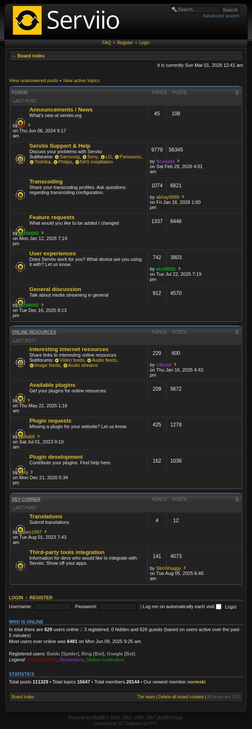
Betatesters (71, 659)
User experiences (52, 253)
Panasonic (130, 156)
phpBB (98, 717)
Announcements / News (61, 109)
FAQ (107, 42)
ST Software (130, 723)
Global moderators (105, 659)
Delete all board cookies (181, 697)
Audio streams (83, 365)
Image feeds (47, 365)
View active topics (81, 80)
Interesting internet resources (69, 349)
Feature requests (51, 217)
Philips (65, 161)
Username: (20, 606)
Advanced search (221, 15)
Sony (92, 156)
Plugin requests (50, 420)
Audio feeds (104, 360)
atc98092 (29, 233)
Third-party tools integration (67, 552)
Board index (31, 55)
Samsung (69, 156)
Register (125, 42)
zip (22, 125)
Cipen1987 (30, 532)
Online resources (34, 332)
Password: (86, 606)
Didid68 (27, 436)
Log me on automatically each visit (182, 606)
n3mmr (164, 364)
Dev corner (26, 499)
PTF (153, 723)
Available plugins (52, 385)
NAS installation (96, 161)
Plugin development (56, 457)
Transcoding (46, 181)
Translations (46, 516)
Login (144, 42)
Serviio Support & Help (60, 146)
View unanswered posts (33, 80)
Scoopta (165, 161)
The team (146, 697)
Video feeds (72, 360)
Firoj (23, 472)
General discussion (55, 289)
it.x (22, 400)
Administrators (42, 659)
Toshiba (42, 161)
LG (109, 156)
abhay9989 (167, 197)
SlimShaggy (168, 568)
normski (196, 681)
